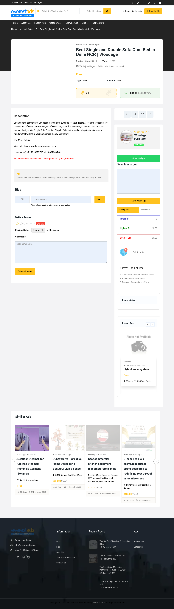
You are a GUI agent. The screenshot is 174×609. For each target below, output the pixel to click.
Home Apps (81, 44)
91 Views (154, 494)
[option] (138, 362)
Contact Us (98, 22)
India (139, 252)
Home (15, 22)
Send (99, 199)
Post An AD (153, 11)
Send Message (138, 200)
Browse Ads (17, 2)
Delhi (133, 252)
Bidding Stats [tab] (124, 210)
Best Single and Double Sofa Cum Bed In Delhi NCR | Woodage (70, 29)
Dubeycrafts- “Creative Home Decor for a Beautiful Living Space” (127, 463)
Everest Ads (99, 602)
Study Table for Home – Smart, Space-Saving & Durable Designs (57, 463)
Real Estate (129, 362)
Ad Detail (28, 29)
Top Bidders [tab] (145, 210)
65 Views (119, 487)
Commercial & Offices (133, 365)
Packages (38, 2)
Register (137, 11)
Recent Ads (40, 22)
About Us (28, 2)
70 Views (48, 490)
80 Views (83, 492)
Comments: (22, 236)
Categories (55, 23)
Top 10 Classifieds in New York (112, 555)
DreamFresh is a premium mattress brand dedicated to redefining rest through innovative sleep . (21, 468)
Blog (85, 23)
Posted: (80, 61)
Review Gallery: (23, 230)
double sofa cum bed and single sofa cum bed (39, 126)
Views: (105, 61)
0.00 (154, 228)
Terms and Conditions (65, 557)
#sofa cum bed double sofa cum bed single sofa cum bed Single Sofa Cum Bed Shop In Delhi (59, 177)
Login (126, 11)
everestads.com (30, 158)
